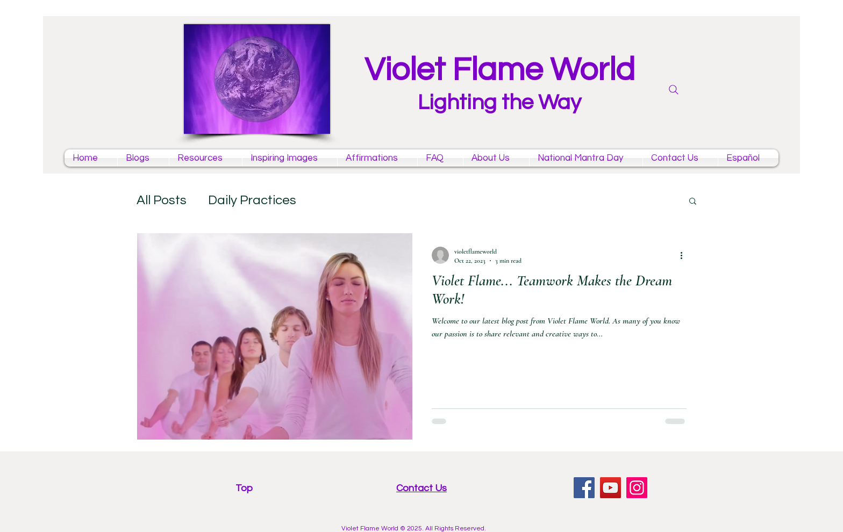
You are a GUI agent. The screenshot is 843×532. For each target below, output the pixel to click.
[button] (693, 201)
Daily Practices (252, 200)
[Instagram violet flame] (636, 487)
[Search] (673, 89)
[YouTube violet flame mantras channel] (610, 487)
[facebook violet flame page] (584, 487)
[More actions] (684, 255)
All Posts (162, 200)
